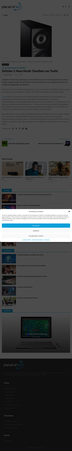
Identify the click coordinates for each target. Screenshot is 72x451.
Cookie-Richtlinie (26, 239)
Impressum (47, 239)
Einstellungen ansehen (36, 236)
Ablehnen (36, 231)
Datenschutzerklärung (37, 239)
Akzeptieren (36, 225)
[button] (69, 211)
